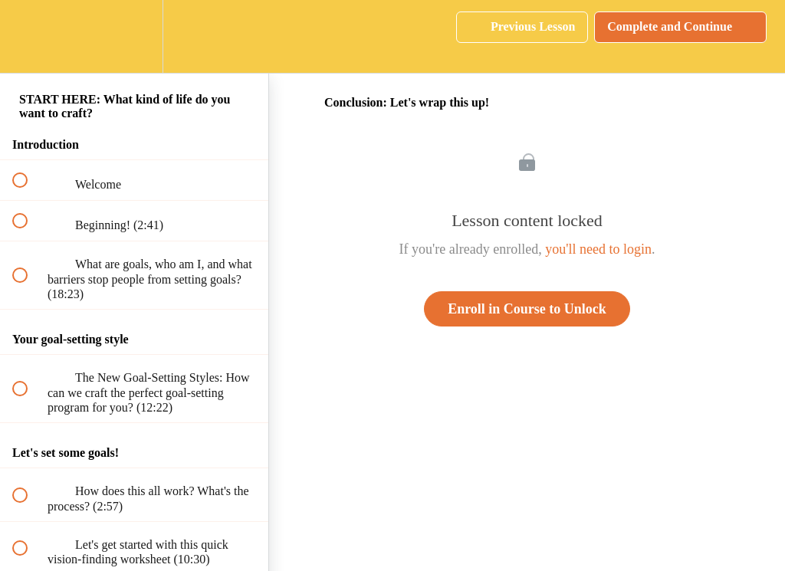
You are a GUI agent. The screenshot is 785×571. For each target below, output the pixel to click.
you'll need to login (598, 249)
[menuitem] (134, 36)
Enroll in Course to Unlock (527, 309)
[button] (28, 36)
